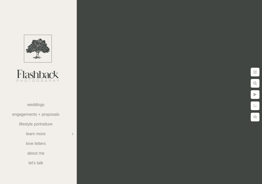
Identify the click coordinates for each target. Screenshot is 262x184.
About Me (36, 153)
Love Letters (36, 143)
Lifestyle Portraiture (36, 124)
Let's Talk (35, 163)
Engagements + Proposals (36, 114)
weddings (36, 104)
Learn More (36, 134)
